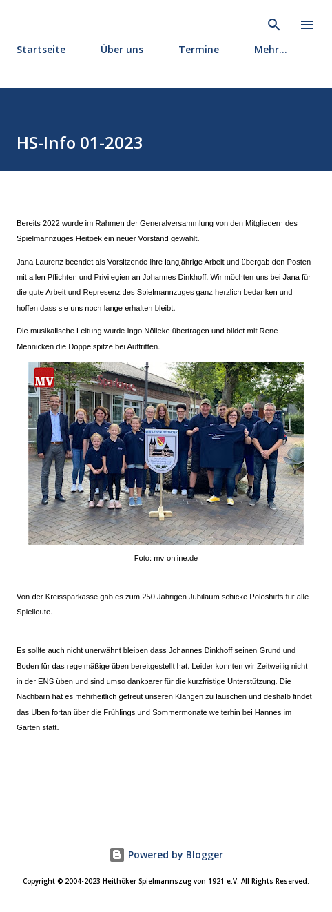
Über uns (122, 49)
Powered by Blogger (166, 854)
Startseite (41, 49)
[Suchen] (274, 25)
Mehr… (270, 49)
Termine (198, 49)
